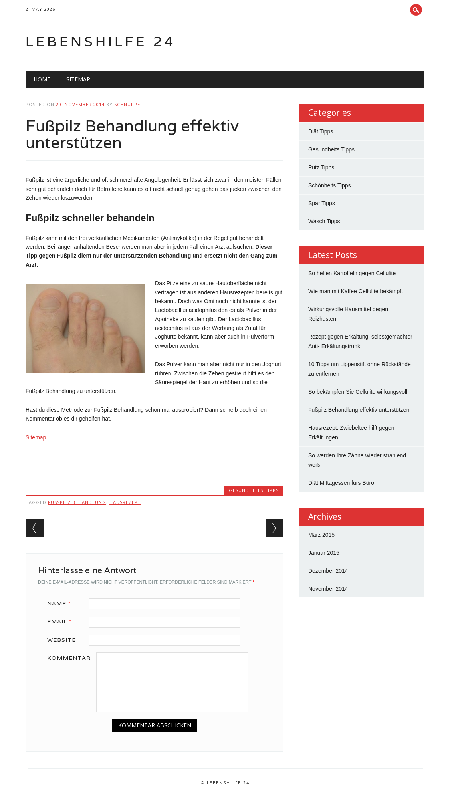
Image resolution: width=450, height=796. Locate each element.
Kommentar (69, 657)
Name (62, 603)
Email (62, 621)
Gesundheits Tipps (254, 490)
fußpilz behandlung (77, 502)
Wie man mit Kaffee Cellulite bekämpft (355, 291)
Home (42, 79)
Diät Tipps (320, 131)
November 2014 (328, 589)
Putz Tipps (321, 167)
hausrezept (125, 502)
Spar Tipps (321, 203)
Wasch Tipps (324, 221)
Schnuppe (127, 104)
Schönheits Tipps (329, 185)
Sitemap (78, 79)
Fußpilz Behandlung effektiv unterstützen (358, 410)
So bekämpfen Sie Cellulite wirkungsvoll (357, 392)
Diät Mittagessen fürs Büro (341, 483)
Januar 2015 (323, 553)
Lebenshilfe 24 (101, 41)
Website (61, 639)
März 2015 (321, 535)
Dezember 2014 (328, 571)
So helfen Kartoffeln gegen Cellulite (352, 273)
